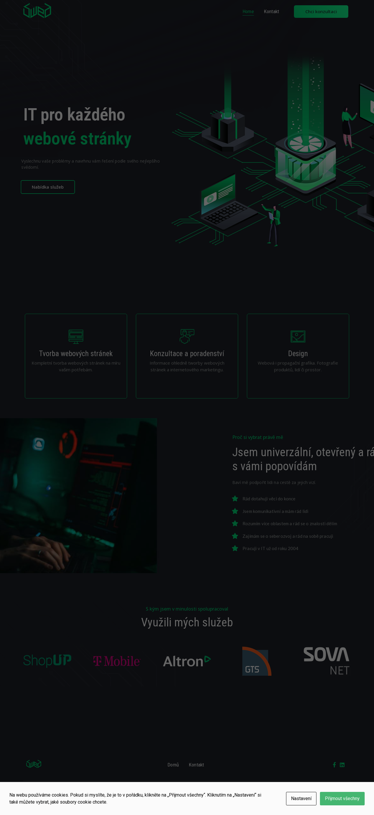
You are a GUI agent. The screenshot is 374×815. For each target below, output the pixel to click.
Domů (173, 765)
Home (248, 11)
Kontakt (271, 11)
